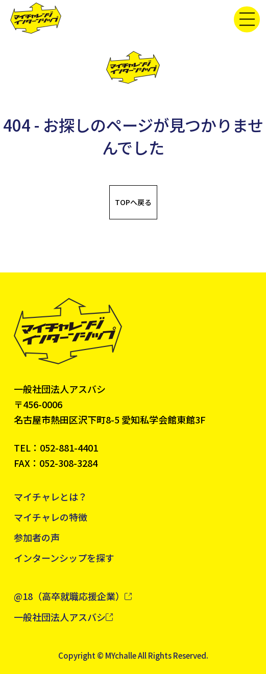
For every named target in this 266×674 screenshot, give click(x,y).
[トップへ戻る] (35, 18)
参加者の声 (37, 537)
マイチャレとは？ (50, 496)
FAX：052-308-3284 (56, 462)
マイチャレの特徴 (50, 516)
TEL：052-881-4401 (56, 447)
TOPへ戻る (133, 202)
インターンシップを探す (64, 557)
